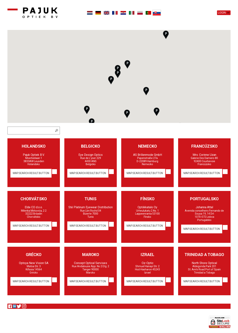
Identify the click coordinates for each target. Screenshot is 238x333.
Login (222, 12)
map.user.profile (33, 178)
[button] (127, 63)
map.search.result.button (31, 172)
